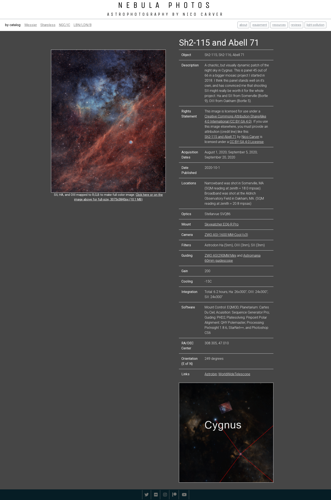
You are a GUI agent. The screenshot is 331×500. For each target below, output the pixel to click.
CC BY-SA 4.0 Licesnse (247, 142)
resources (279, 25)
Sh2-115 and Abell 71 (220, 137)
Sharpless (47, 25)
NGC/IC (64, 25)
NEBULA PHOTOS (165, 5)
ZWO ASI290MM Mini (220, 256)
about (243, 25)
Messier (30, 25)
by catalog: (13, 25)
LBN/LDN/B (83, 25)
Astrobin (211, 374)
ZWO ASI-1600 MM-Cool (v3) (226, 235)
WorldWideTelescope (234, 374)
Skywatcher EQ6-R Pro (222, 224)
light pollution (315, 25)
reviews (296, 25)
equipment (259, 25)
